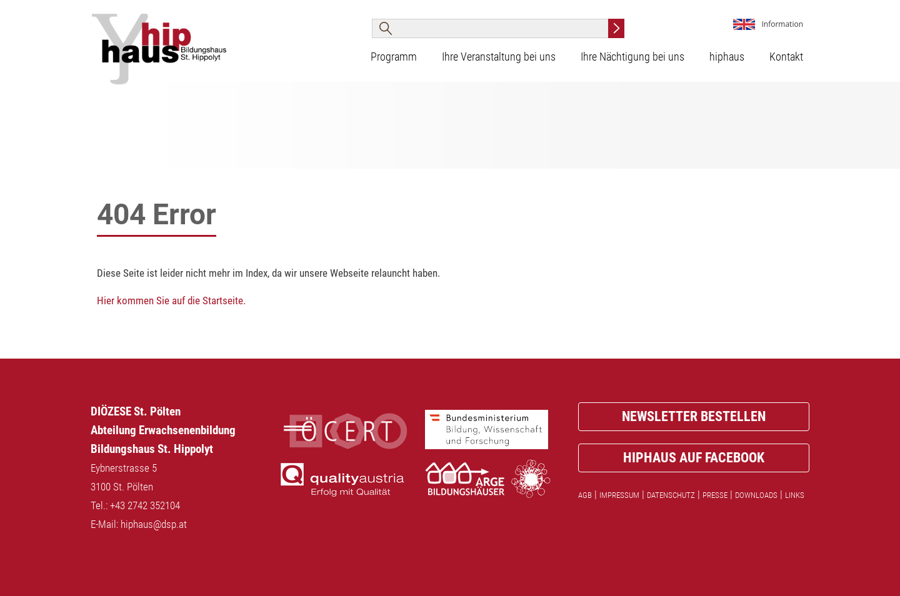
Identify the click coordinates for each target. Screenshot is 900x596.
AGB (585, 495)
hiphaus (726, 57)
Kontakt (786, 57)
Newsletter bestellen (694, 416)
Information (782, 24)
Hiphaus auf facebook (693, 457)
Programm (394, 57)
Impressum (619, 495)
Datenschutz (671, 495)
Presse (715, 495)
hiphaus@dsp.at (154, 524)
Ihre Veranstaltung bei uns (499, 57)
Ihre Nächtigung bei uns (632, 57)
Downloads (756, 495)
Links (794, 495)
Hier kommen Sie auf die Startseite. (171, 300)
